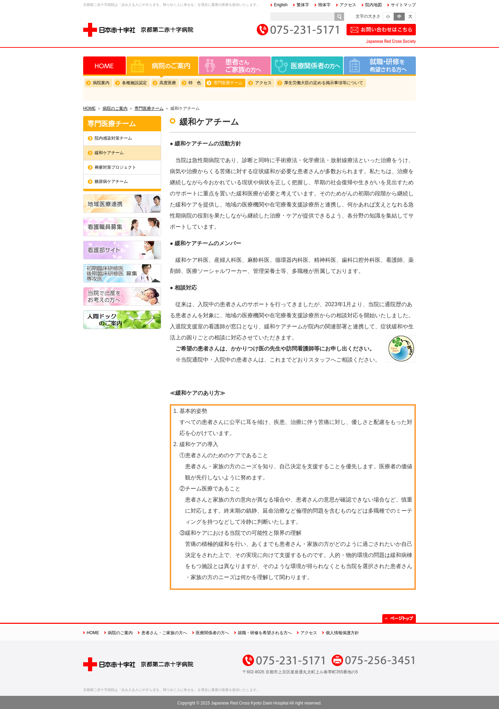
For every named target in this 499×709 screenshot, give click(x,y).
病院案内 (101, 82)
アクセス (348, 4)
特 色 (195, 82)
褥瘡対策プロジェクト (115, 167)
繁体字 (303, 4)
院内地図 (373, 4)
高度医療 (167, 82)
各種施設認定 (134, 82)
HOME (104, 65)
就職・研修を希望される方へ (380, 65)
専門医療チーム (228, 82)
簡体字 (324, 4)
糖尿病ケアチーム (111, 181)
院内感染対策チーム (113, 138)
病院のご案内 (162, 65)
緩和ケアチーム (109, 152)
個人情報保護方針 (342, 632)
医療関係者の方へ (307, 65)
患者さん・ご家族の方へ (235, 65)
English (281, 4)
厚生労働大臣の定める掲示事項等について (323, 82)
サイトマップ (403, 4)
